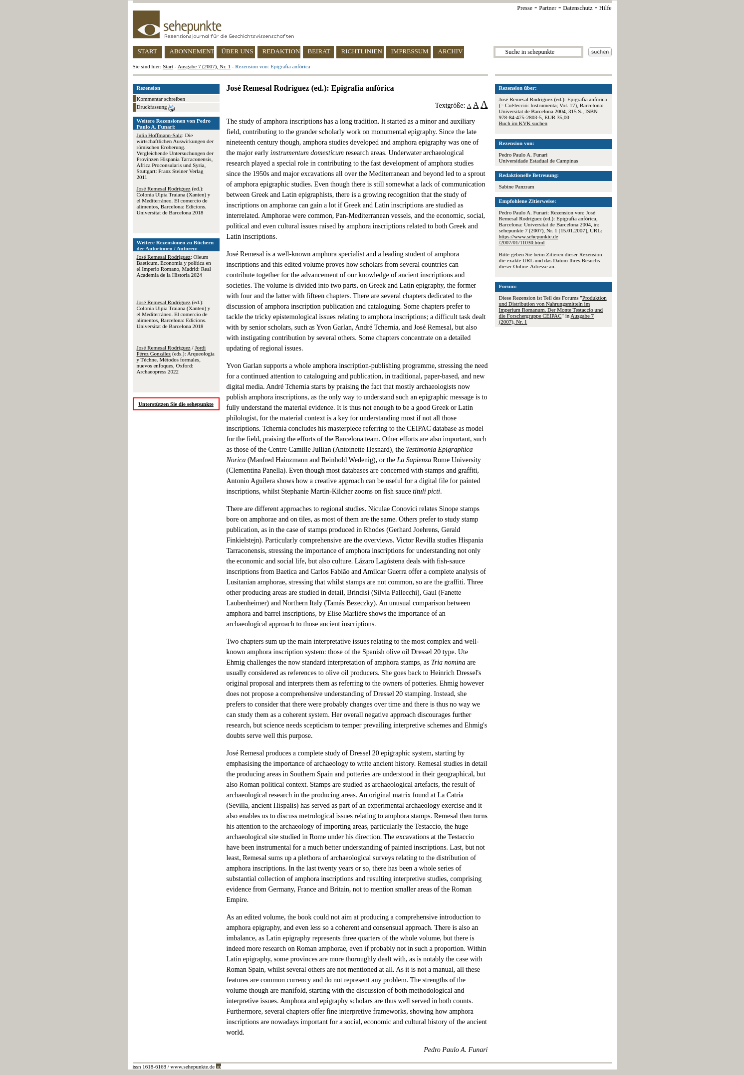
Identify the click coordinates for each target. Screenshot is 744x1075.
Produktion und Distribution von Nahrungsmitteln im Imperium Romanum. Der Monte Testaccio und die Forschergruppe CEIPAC (553, 307)
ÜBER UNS (237, 51)
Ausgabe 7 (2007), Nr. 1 (204, 66)
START (147, 51)
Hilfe (605, 7)
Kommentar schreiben (161, 99)
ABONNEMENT (192, 51)
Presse (524, 7)
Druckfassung (156, 108)
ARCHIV (450, 51)
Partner (547, 7)
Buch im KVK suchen (523, 123)
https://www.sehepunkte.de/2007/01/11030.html (528, 239)
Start (168, 66)
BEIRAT (319, 51)
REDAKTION (281, 51)
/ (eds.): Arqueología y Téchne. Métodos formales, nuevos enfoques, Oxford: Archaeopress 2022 (176, 359)
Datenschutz (577, 7)
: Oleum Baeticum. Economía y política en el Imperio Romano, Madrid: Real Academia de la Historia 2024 (174, 266)
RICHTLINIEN (361, 51)
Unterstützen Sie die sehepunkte (176, 404)
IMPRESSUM (410, 51)
